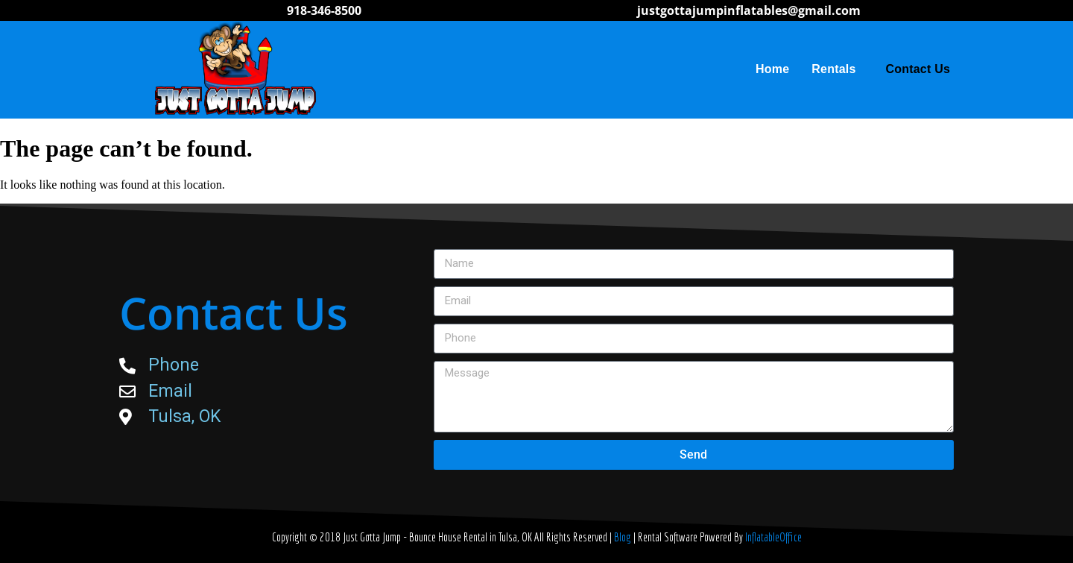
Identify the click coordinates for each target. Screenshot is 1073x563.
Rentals (837, 69)
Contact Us (918, 69)
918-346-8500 (324, 10)
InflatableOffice (773, 537)
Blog (623, 537)
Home (772, 69)
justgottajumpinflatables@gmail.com (749, 10)
